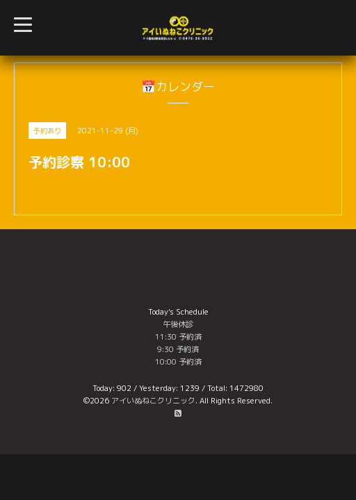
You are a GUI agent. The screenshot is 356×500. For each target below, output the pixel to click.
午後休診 (178, 324)
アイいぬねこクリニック (153, 400)
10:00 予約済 (178, 361)
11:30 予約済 (178, 336)
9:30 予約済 (178, 349)
